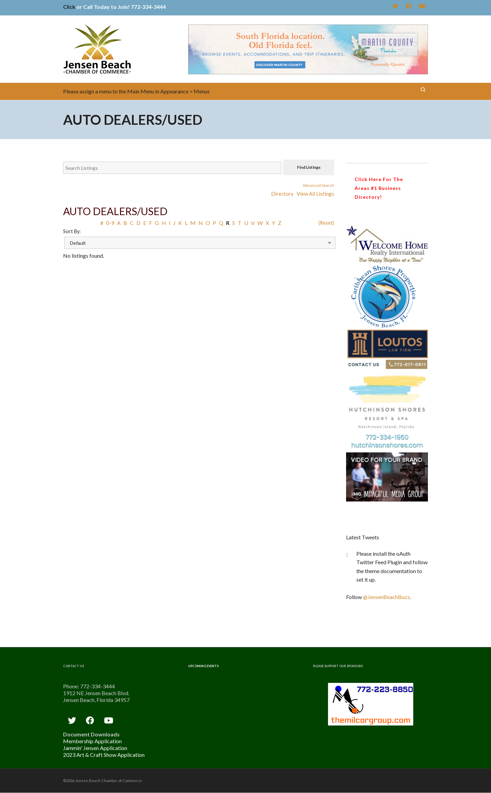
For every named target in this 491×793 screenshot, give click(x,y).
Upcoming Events (203, 666)
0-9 (110, 223)
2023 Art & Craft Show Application (104, 754)
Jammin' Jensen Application (95, 748)
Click (69, 6)
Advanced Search (318, 185)
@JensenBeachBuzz (386, 597)
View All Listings (315, 194)
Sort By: (72, 231)
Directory (282, 194)
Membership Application (92, 741)
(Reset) (326, 223)
